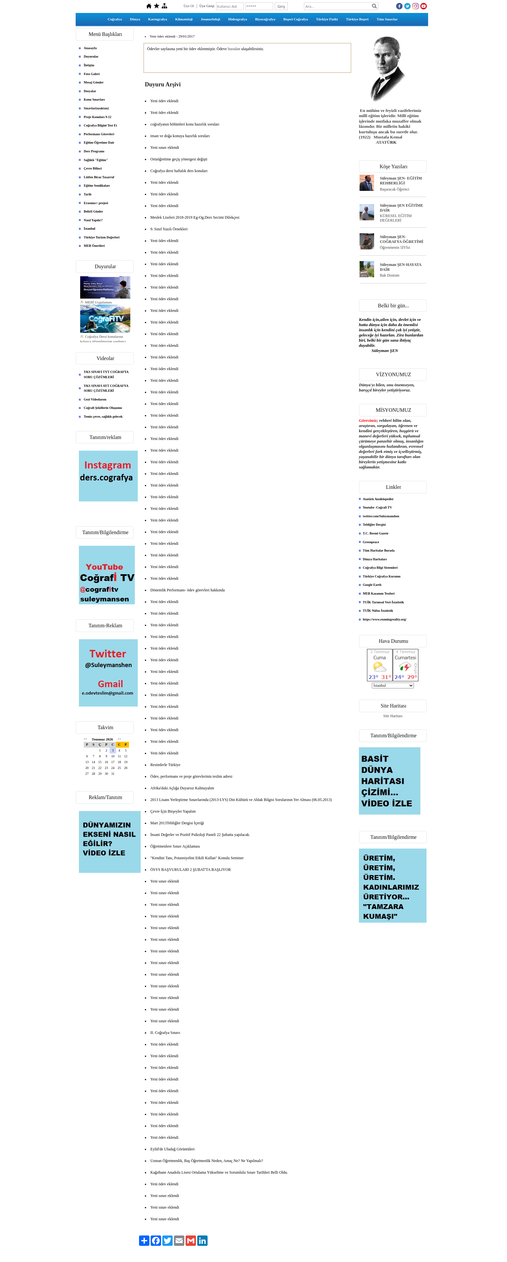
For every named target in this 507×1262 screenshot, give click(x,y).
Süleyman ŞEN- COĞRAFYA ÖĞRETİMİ (402, 239)
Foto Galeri (92, 74)
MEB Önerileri (94, 245)
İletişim (89, 65)
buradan (234, 49)
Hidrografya (237, 19)
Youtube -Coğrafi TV (377, 507)
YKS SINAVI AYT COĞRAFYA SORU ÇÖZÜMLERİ (106, 388)
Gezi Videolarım (95, 399)
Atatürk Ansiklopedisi (378, 499)
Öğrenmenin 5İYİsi (395, 247)
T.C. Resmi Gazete (375, 533)
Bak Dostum (389, 275)
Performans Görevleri (99, 134)
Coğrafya (115, 19)
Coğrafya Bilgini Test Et (100, 125)
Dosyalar (90, 91)
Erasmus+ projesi (96, 203)
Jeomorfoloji (210, 19)
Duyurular (91, 56)
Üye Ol (189, 6)
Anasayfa (90, 48)
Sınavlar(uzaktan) (96, 108)
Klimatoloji (184, 19)
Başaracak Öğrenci (394, 189)
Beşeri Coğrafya (295, 19)
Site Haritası (393, 716)
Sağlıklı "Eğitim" (96, 160)
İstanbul (89, 228)
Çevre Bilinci (93, 168)
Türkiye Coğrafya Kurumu (382, 576)
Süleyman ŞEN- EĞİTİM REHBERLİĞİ (401, 180)
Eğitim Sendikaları (97, 185)
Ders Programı (94, 151)
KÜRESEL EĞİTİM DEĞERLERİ (396, 218)
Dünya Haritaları (375, 559)
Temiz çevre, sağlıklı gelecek (103, 416)
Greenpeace (371, 542)
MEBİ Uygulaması (98, 309)
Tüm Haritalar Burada (378, 550)
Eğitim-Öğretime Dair (99, 142)
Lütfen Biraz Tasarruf (99, 177)
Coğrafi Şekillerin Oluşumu (103, 408)
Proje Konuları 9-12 (97, 117)
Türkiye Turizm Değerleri (102, 237)
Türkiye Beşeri (357, 19)
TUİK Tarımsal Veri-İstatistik (383, 602)
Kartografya (157, 19)
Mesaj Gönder (93, 82)
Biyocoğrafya (265, 19)
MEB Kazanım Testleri (378, 593)
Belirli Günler (93, 211)
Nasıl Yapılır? (93, 220)
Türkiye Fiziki (327, 19)
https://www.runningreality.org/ (384, 619)
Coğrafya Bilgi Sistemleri (380, 567)
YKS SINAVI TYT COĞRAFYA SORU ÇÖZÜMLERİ (106, 374)
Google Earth (372, 585)
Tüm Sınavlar (387, 19)
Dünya (135, 19)
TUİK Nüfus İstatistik (378, 610)
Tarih (88, 194)
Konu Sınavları (94, 99)
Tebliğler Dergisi (374, 524)
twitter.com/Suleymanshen (381, 516)
